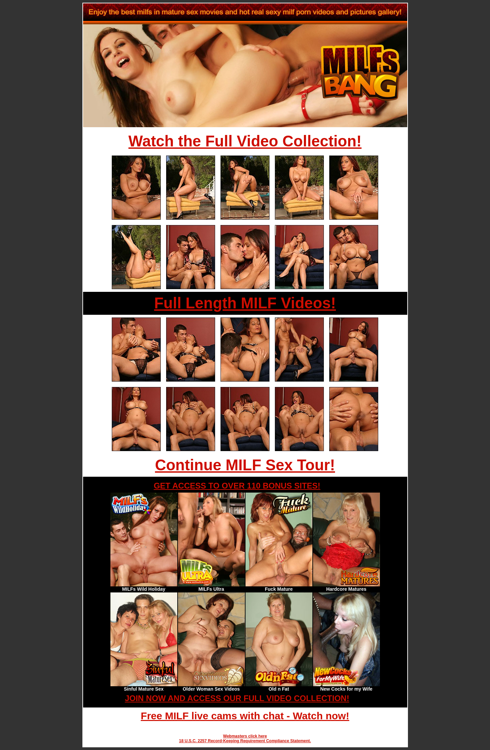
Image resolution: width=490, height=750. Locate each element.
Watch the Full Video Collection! (244, 141)
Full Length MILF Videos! (245, 303)
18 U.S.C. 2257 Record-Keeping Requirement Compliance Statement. (245, 741)
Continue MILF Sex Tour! (245, 465)
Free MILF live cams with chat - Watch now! (245, 715)
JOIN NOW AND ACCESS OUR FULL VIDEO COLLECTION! (237, 698)
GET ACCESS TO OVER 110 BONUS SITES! (237, 485)
